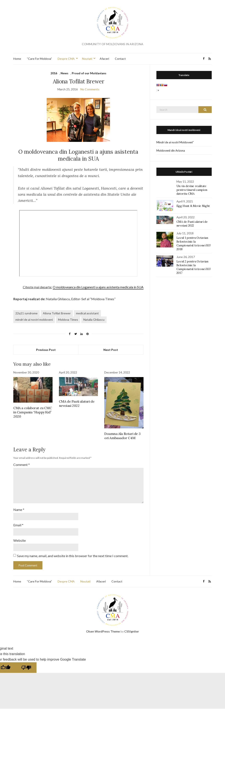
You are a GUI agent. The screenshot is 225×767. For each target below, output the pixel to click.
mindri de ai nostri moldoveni (34, 319)
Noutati (87, 58)
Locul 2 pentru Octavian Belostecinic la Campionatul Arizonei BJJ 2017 (193, 267)
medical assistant (87, 313)
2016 (53, 73)
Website (19, 540)
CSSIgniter (131, 631)
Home (17, 58)
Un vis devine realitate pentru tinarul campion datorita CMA (191, 189)
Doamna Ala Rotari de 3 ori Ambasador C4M (122, 436)
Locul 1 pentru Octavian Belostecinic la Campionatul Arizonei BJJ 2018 (193, 243)
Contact (120, 58)
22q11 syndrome (26, 313)
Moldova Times (68, 319)
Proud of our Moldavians (89, 73)
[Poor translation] (26, 667)
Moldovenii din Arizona (170, 150)
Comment (21, 465)
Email (18, 525)
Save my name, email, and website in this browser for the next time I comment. (72, 556)
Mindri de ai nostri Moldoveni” (175, 142)
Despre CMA (66, 58)
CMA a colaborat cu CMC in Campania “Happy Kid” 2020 (32, 412)
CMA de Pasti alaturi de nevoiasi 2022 (77, 403)
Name (18, 510)
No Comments (89, 89)
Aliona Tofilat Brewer (57, 313)
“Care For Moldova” (39, 58)
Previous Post (46, 350)
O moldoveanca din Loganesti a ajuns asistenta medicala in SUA (98, 287)
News (64, 73)
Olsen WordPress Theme (103, 631)
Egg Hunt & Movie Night (193, 206)
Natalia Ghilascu (93, 319)
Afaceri (104, 58)
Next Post (110, 350)
